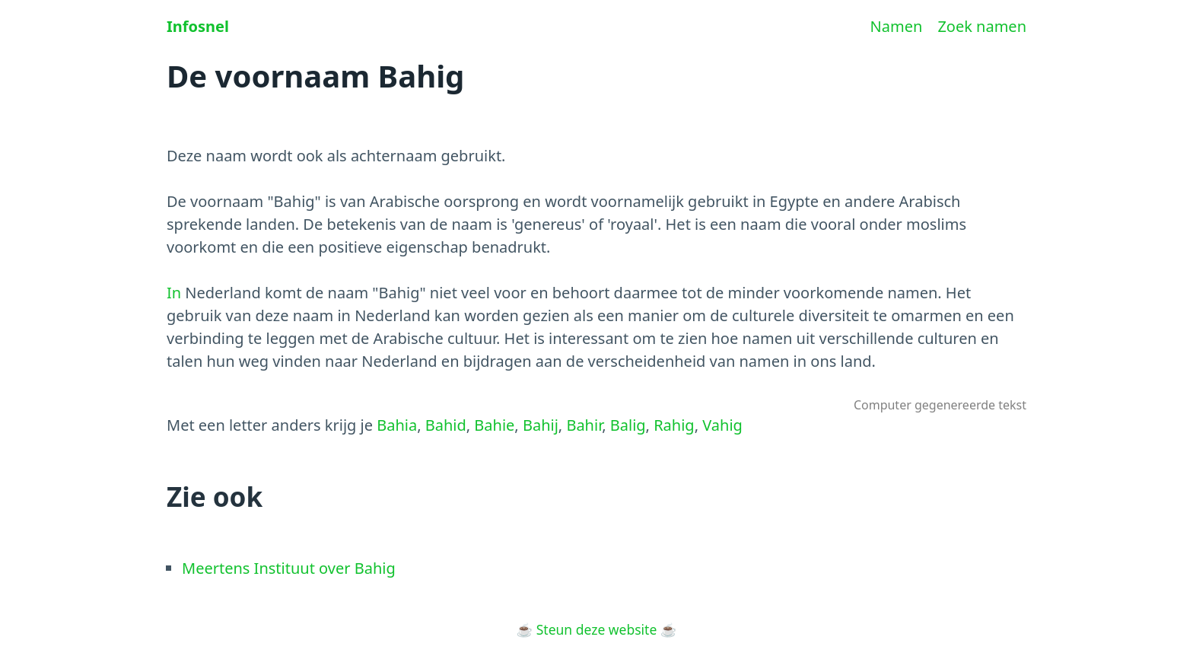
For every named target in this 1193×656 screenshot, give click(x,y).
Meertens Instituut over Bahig (289, 568)
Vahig (722, 425)
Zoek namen (981, 26)
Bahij (540, 425)
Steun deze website (596, 629)
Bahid (445, 425)
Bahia (397, 425)
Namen (896, 26)
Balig (628, 425)
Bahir (584, 425)
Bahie (494, 425)
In (174, 292)
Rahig (674, 425)
